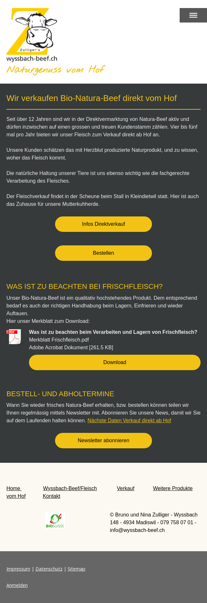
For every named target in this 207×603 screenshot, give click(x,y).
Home (14, 488)
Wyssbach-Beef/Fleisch (70, 488)
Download (114, 362)
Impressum (18, 569)
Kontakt (51, 496)
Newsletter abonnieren (103, 440)
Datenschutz (48, 569)
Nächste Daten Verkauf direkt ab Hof (129, 420)
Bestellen (103, 253)
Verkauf (125, 488)
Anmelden (17, 585)
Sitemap (76, 569)
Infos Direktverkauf (103, 224)
